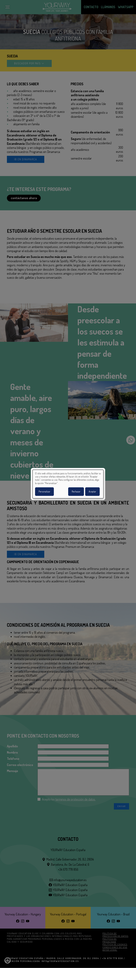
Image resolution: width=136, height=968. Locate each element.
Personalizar (44, 491)
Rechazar (76, 491)
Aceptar (92, 491)
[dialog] (68, 484)
